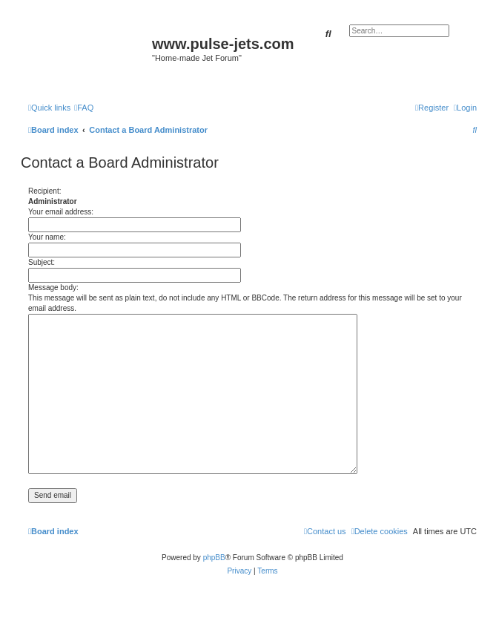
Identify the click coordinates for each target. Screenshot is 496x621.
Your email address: (60, 212)
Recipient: (44, 191)
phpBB (214, 557)
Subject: (41, 262)
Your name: (47, 237)
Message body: (53, 287)
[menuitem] (83, 107)
